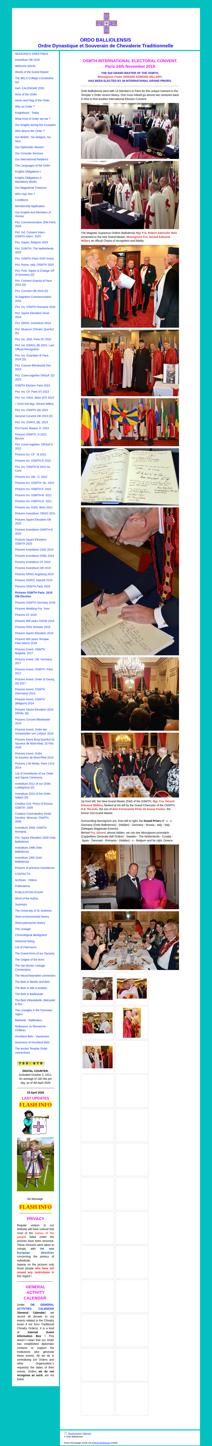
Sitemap (87, 1433)
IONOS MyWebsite (101, 1443)
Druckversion (73, 1433)
